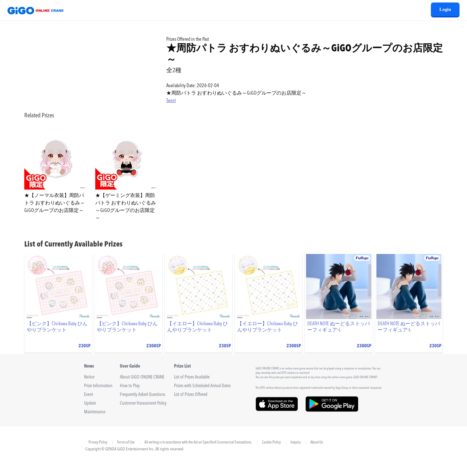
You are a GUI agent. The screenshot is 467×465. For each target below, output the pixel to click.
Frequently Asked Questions (142, 394)
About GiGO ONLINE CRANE (142, 377)
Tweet (171, 100)
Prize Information (98, 386)
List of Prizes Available (192, 377)
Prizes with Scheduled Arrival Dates (202, 386)
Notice (89, 377)
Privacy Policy (97, 442)
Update (90, 403)
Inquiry (295, 442)
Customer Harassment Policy (143, 403)
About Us (316, 442)
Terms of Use (126, 442)
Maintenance (94, 412)
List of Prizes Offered (190, 394)
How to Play (130, 386)
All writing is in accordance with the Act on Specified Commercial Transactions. (198, 442)
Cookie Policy (271, 442)
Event (88, 394)
